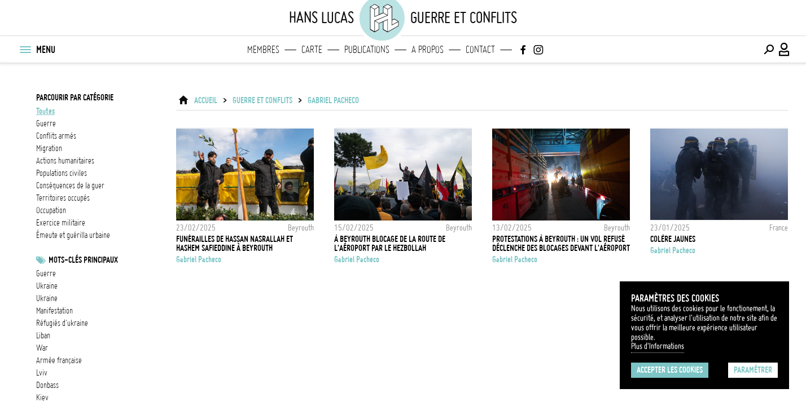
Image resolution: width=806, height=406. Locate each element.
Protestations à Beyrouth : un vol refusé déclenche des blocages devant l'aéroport (561, 244)
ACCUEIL (205, 100)
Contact (480, 49)
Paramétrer (753, 370)
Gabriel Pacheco (333, 100)
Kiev (42, 397)
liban (43, 335)
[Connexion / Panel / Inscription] (784, 50)
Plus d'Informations (657, 346)
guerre (46, 123)
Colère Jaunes (672, 239)
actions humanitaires (65, 161)
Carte (311, 49)
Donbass (47, 385)
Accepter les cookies (670, 370)
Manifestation (54, 311)
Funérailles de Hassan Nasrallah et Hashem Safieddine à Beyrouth (234, 244)
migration (49, 148)
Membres (263, 49)
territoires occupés (63, 198)
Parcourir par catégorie (74, 97)
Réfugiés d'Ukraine (62, 323)
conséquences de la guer (70, 185)
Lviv (41, 373)
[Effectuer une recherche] (769, 50)
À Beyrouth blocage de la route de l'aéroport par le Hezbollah (389, 244)
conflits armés (56, 136)
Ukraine (47, 286)
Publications (366, 49)
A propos (427, 49)
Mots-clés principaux (83, 260)
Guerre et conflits (262, 100)
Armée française (59, 360)
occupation (51, 210)
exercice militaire (60, 223)
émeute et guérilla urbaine (73, 235)
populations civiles (61, 173)
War (42, 348)
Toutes (45, 111)
